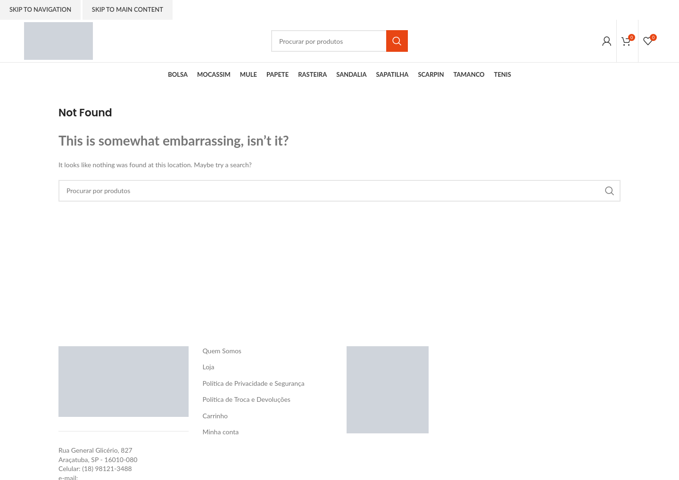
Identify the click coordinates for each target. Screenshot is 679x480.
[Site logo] (58, 40)
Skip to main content (127, 9)
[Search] (339, 41)
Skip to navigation (40, 9)
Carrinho (215, 416)
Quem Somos (222, 351)
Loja (209, 367)
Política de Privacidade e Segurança (254, 383)
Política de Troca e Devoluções (246, 399)
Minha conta (221, 432)
